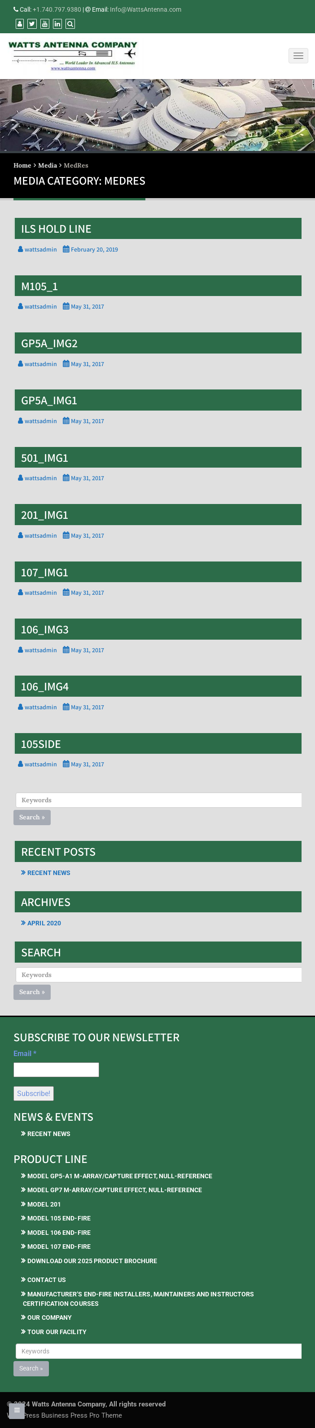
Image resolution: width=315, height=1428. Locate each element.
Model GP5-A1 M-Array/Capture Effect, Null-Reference (119, 1176)
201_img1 (44, 514)
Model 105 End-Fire (59, 1218)
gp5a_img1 (49, 399)
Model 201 (44, 1204)
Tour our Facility (57, 1331)
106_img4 (45, 686)
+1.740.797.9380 (57, 9)
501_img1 (44, 457)
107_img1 (44, 571)
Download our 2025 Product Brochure (92, 1260)
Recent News (48, 872)
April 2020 (44, 923)
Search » (32, 817)
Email (24, 1053)
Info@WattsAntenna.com (145, 9)
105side (41, 743)
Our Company (49, 1317)
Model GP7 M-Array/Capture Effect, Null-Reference (114, 1190)
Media (47, 165)
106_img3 (45, 629)
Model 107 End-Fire (59, 1246)
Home (22, 165)
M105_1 (39, 285)
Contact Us (46, 1279)
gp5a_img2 (49, 342)
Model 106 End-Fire (59, 1232)
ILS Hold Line (56, 228)
